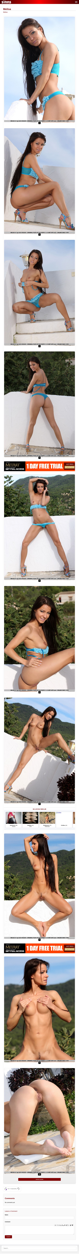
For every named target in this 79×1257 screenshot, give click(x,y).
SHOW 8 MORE (39, 1179)
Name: (6, 1214)
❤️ (72, 1225)
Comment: (7, 1221)
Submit (8, 1238)
